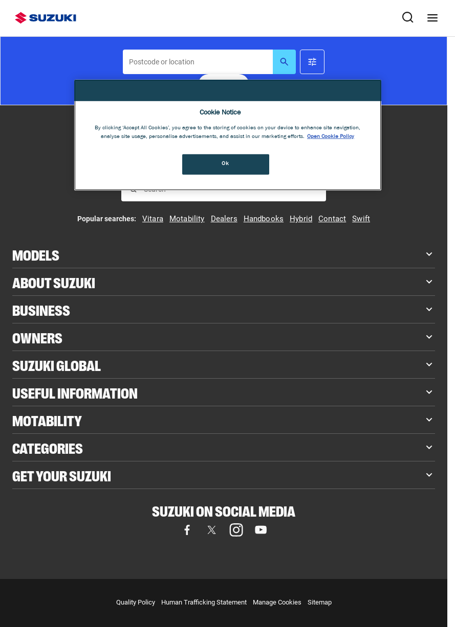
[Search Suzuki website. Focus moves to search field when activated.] (408, 18)
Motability (47, 419)
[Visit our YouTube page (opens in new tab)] (260, 530)
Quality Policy (135, 602)
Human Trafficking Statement (204, 602)
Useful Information (75, 392)
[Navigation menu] (432, 18)
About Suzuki (53, 281)
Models (35, 254)
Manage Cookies (277, 602)
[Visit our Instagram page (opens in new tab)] (236, 530)
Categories (47, 447)
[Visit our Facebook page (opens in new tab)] (187, 530)
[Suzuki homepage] (45, 18)
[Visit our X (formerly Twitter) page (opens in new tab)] (211, 530)
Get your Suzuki (61, 475)
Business (41, 309)
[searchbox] (198, 62)
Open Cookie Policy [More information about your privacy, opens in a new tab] (330, 137)
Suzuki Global (56, 364)
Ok (225, 164)
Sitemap (320, 602)
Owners (37, 337)
